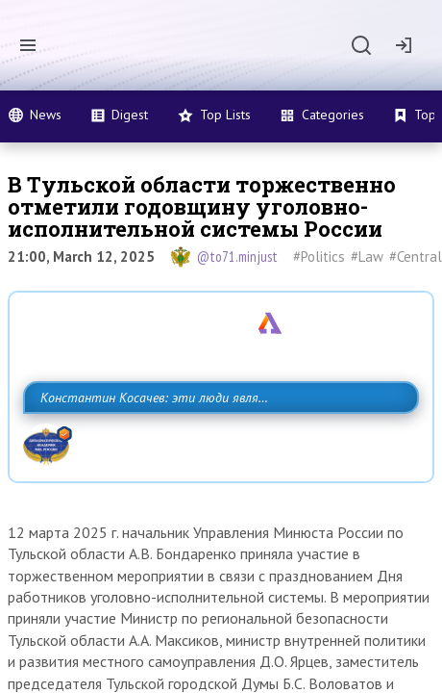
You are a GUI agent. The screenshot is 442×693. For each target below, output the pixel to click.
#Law (367, 256)
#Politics (319, 256)
